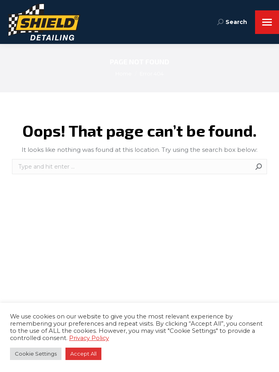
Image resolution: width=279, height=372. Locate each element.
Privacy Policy (89, 338)
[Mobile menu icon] (267, 22)
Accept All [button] (83, 353)
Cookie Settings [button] (36, 353)
